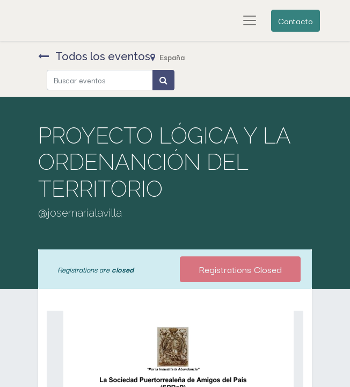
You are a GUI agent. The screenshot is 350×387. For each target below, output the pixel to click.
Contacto (295, 20)
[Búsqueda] (163, 80)
